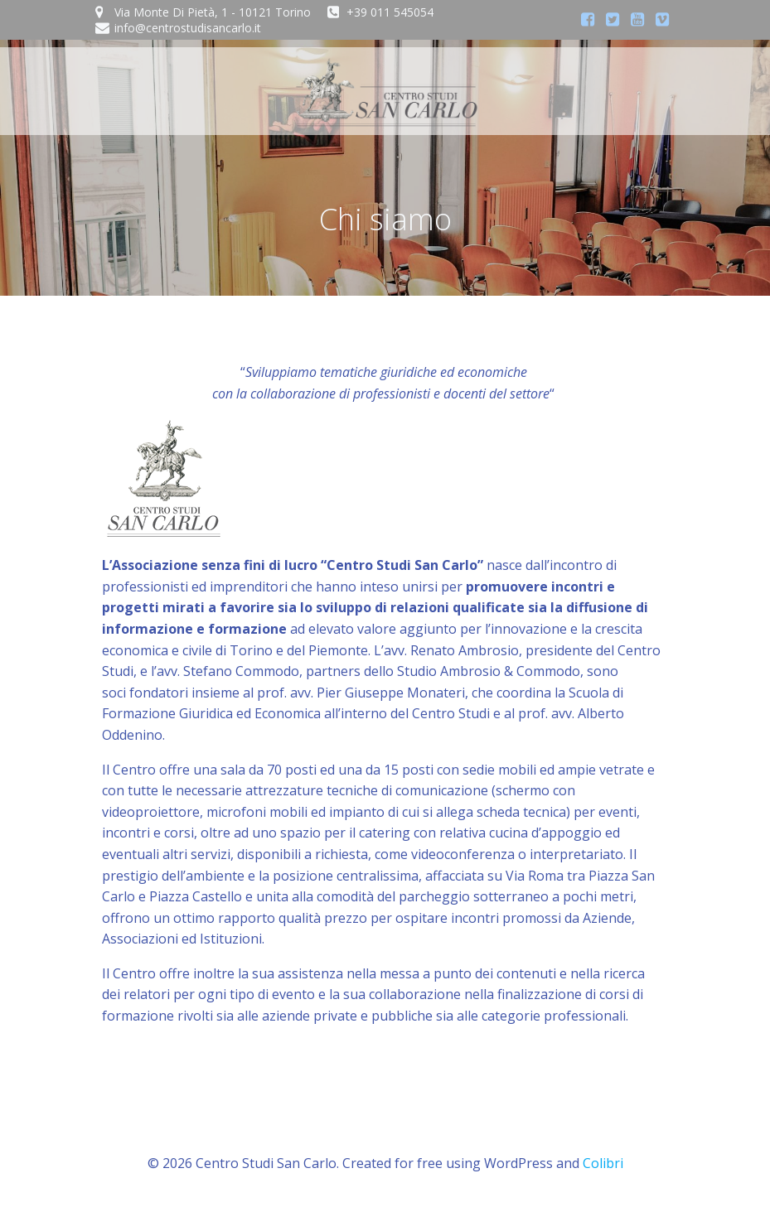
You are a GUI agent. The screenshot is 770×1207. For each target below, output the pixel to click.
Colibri (603, 1163)
